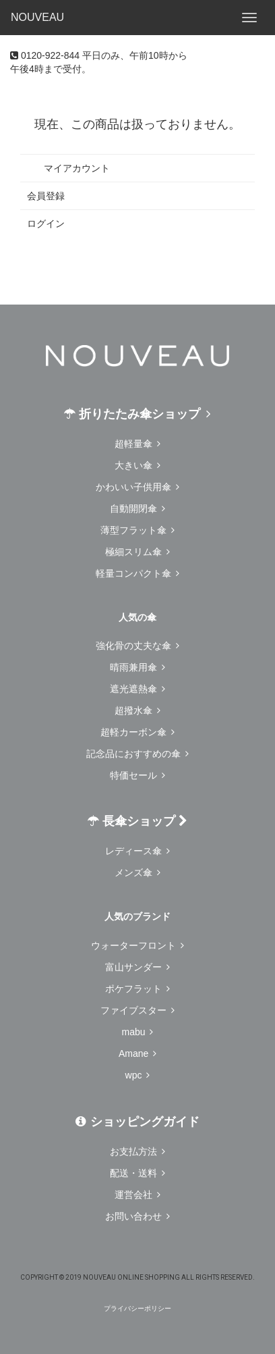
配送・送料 (137, 1173)
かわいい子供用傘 (137, 486)
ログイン (46, 223)
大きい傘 (137, 465)
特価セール (137, 775)
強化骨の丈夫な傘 (137, 645)
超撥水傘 (137, 710)
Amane (137, 1053)
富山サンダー (137, 967)
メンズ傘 (137, 872)
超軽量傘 (137, 443)
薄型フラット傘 (137, 530)
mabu (138, 1031)
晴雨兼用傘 (137, 667)
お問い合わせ (137, 1216)
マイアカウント (68, 168)
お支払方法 (137, 1151)
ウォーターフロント (137, 945)
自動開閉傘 (137, 508)
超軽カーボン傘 (137, 732)
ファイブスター (137, 1010)
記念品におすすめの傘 (137, 753)
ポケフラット (137, 988)
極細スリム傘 (137, 551)
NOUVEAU (37, 17)
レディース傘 (137, 850)
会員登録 (46, 195)
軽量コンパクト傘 (137, 573)
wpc (137, 1075)
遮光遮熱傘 (137, 688)
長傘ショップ (137, 821)
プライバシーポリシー (137, 1308)
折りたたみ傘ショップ (137, 414)
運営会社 (137, 1194)
